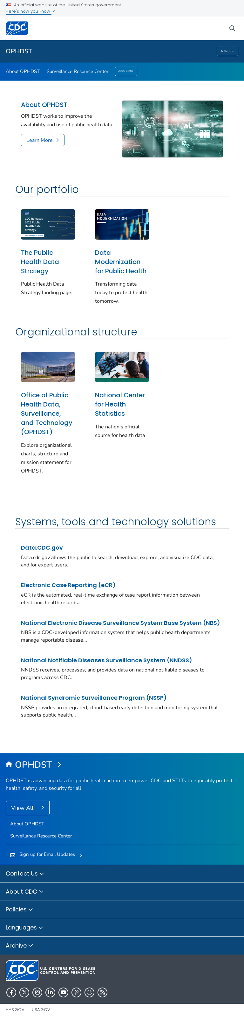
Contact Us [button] (25, 874)
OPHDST (19, 51)
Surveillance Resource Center (77, 71)
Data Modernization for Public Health (120, 261)
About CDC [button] (25, 892)
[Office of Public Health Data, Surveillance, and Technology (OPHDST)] (122, 765)
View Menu (126, 71)
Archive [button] (19, 946)
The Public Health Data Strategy (40, 261)
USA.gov (41, 1010)
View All (23, 808)
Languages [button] (25, 927)
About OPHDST (23, 71)
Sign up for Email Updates (47, 854)
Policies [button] (19, 909)
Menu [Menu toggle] (227, 51)
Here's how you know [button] (30, 11)
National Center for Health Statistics (120, 404)
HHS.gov (15, 1010)
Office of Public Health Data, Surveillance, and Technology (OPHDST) (46, 413)
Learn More (39, 140)
